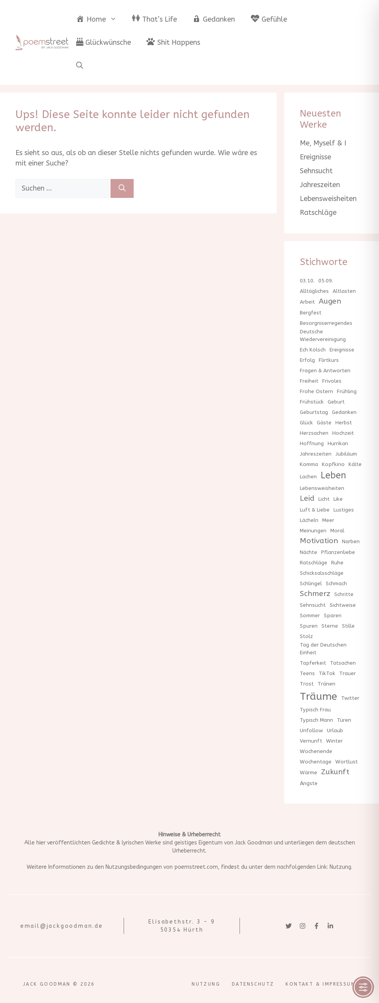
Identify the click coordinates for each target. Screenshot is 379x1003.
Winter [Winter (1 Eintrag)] (334, 741)
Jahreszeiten (320, 185)
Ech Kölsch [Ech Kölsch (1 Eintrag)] (313, 350)
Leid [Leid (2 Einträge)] (307, 498)
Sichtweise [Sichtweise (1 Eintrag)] (343, 605)
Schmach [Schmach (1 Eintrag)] (336, 583)
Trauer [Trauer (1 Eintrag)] (347, 673)
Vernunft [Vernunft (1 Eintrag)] (311, 741)
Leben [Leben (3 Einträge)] (333, 475)
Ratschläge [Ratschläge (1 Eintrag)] (313, 563)
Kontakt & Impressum (321, 984)
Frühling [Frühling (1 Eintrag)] (347, 391)
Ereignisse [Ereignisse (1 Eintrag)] (342, 350)
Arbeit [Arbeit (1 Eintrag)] (307, 302)
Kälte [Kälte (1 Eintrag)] (355, 464)
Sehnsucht (316, 171)
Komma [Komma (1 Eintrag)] (309, 464)
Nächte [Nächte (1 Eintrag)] (308, 552)
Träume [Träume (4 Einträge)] (318, 696)
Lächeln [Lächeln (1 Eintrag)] (309, 520)
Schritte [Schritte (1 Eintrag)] (344, 594)
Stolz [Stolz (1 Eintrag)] (306, 636)
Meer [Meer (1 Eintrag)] (328, 520)
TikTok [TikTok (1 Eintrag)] (327, 673)
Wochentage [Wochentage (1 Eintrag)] (315, 762)
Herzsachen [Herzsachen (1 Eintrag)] (314, 433)
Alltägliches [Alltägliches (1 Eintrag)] (314, 291)
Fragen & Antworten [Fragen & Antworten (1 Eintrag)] (325, 370)
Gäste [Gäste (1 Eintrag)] (324, 423)
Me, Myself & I (323, 143)
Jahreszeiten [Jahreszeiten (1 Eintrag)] (315, 454)
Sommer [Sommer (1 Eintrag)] (310, 615)
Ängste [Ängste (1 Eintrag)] (309, 783)
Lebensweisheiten (328, 198)
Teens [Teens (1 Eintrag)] (307, 673)
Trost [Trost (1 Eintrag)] (307, 684)
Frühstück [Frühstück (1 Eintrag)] (312, 402)
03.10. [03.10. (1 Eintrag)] (307, 281)
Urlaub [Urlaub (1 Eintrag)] (335, 730)
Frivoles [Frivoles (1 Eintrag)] (332, 381)
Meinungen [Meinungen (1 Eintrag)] (313, 531)
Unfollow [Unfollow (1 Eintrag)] (311, 730)
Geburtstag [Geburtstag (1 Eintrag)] (314, 412)
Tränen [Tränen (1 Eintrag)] (326, 684)
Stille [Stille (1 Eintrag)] (348, 626)
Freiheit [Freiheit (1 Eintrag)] (309, 381)
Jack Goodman (253, 842)
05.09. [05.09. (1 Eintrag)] (325, 281)
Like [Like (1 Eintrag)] (338, 499)
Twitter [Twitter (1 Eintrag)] (350, 698)
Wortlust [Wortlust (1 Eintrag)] (346, 762)
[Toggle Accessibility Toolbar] (363, 987)
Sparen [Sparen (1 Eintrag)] (333, 615)
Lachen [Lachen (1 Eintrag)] (308, 477)
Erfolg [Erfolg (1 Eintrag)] (307, 360)
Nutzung (340, 867)
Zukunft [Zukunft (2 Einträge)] (335, 771)
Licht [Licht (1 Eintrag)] (324, 499)
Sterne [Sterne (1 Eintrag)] (329, 626)
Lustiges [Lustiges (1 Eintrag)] (343, 510)
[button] (79, 65)
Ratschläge (318, 212)
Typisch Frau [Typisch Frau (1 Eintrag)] (315, 710)
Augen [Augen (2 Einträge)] (330, 301)
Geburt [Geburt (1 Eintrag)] (336, 402)
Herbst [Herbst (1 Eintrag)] (343, 423)
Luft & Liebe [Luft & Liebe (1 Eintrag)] (315, 510)
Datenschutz (253, 984)
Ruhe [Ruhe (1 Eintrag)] (337, 563)
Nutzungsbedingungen (133, 867)
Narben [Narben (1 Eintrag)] (351, 541)
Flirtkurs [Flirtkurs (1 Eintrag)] (329, 360)
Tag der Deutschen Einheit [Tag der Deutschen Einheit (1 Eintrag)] (323, 648)
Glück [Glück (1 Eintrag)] (306, 423)
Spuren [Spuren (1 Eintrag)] (309, 626)
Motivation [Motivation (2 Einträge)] (319, 540)
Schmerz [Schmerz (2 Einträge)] (315, 593)
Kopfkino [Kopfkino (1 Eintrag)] (333, 464)
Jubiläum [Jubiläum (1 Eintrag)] (346, 454)
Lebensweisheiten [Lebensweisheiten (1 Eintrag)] (322, 488)
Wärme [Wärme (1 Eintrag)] (308, 772)
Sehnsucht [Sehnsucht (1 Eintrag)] (313, 605)
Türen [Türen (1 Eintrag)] (344, 720)
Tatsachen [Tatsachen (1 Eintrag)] (343, 663)
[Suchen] (122, 188)
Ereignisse (315, 157)
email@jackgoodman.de (61, 926)
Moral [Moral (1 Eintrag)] (337, 531)
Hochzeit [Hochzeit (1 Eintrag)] (343, 433)
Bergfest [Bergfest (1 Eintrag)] (310, 313)
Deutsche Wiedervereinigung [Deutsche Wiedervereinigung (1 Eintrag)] (323, 335)
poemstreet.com (196, 867)
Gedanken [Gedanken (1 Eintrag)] (344, 412)
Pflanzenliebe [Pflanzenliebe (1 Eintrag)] (338, 552)
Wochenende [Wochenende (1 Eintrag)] (316, 751)
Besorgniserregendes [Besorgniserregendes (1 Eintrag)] (326, 323)
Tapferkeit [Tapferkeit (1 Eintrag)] (313, 663)
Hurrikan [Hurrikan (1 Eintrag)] (338, 443)
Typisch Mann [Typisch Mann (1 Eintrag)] (316, 720)
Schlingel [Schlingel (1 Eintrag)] (311, 583)
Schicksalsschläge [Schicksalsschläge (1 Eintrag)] (321, 573)
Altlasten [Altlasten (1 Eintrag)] (344, 291)
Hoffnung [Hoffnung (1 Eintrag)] (312, 443)
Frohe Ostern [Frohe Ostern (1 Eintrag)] (316, 391)
